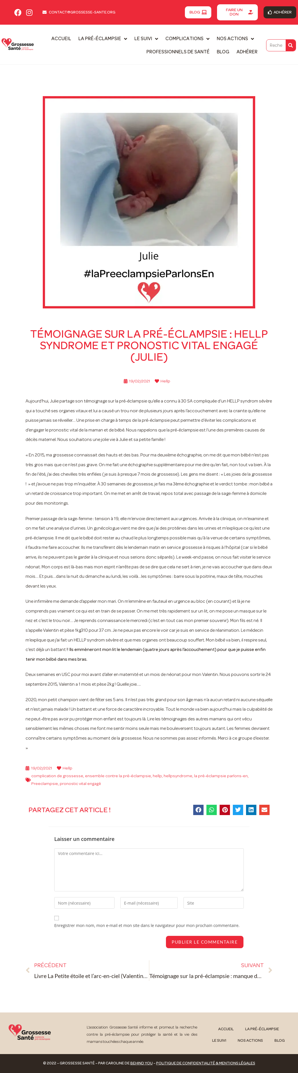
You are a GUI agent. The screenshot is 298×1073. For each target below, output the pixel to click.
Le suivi (146, 39)
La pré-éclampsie (102, 39)
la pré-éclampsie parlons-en (221, 776)
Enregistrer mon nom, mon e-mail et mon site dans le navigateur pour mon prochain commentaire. (146, 925)
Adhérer (247, 51)
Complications (187, 39)
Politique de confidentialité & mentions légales (205, 1063)
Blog (223, 51)
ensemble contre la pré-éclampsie (118, 776)
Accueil (61, 38)
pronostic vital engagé (80, 784)
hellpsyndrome (178, 776)
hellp (157, 776)
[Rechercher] (291, 45)
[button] (198, 810)
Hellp (165, 381)
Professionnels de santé (178, 51)
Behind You (141, 1063)
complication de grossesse (57, 776)
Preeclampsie (44, 784)
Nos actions (235, 39)
